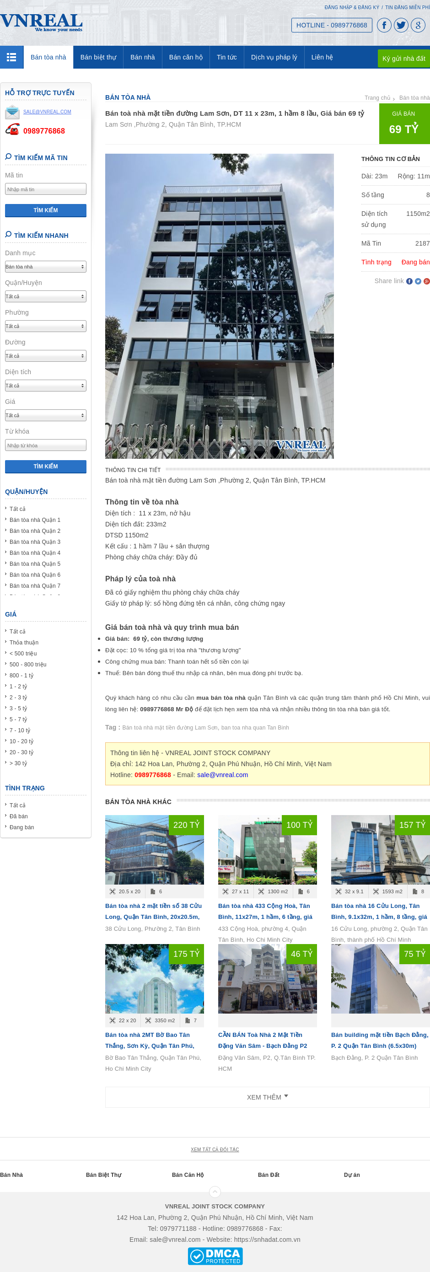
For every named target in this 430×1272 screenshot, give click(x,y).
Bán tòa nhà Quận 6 (35, 575)
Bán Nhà (11, 1175)
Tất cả (18, 509)
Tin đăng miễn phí (407, 7)
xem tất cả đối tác (215, 1149)
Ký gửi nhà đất (403, 58)
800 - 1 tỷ (21, 675)
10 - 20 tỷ (21, 741)
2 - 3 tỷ (18, 697)
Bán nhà (142, 57)
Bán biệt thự (99, 57)
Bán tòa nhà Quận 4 (35, 553)
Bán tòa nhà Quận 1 (35, 520)
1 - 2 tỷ (18, 686)
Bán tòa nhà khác (138, 801)
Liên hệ (322, 57)
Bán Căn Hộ (188, 1175)
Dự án (352, 1175)
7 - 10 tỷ (20, 730)
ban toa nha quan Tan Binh (255, 728)
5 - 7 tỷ (18, 719)
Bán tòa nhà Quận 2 (35, 531)
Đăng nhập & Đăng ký (352, 7)
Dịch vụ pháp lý (274, 57)
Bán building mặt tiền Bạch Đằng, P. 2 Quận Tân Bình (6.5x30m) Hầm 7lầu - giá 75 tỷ (380, 1045)
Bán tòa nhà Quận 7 (35, 586)
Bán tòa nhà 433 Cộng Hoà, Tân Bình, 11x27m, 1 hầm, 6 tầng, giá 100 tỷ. (265, 916)
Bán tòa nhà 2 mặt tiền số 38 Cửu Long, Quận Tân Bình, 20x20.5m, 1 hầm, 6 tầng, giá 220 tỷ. (153, 916)
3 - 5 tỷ (18, 708)
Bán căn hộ (186, 57)
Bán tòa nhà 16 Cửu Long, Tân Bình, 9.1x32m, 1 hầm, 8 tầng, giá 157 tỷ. (379, 916)
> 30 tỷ (18, 763)
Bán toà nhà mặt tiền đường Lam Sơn (170, 728)
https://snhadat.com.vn (267, 1239)
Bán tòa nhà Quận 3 (35, 542)
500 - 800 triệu (28, 664)
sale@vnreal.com (222, 774)
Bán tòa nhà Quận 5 (35, 564)
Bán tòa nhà (48, 57)
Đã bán (19, 816)
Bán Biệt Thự (103, 1175)
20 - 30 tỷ (21, 752)
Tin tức (227, 57)
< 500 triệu (23, 653)
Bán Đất (269, 1175)
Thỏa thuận (24, 642)
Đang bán (22, 827)
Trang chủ (377, 98)
